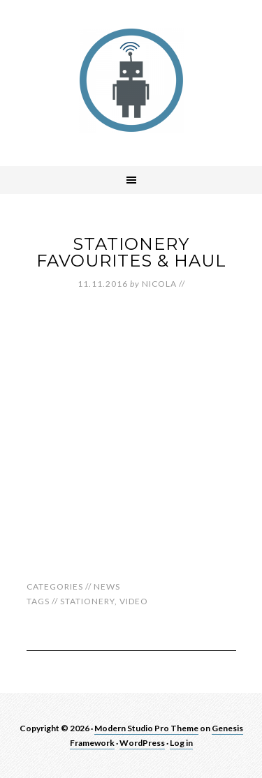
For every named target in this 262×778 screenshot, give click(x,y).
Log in (181, 743)
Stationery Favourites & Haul (131, 252)
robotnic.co (131, 80)
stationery (87, 601)
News (107, 586)
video (133, 601)
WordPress (142, 743)
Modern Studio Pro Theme (146, 728)
